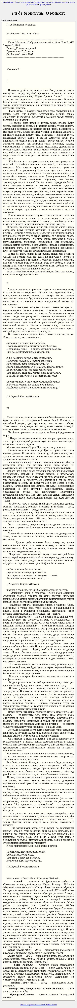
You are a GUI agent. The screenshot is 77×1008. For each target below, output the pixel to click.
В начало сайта (8, 2)
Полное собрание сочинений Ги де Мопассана (38, 1004)
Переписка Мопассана (25, 2)
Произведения (44, 4)
